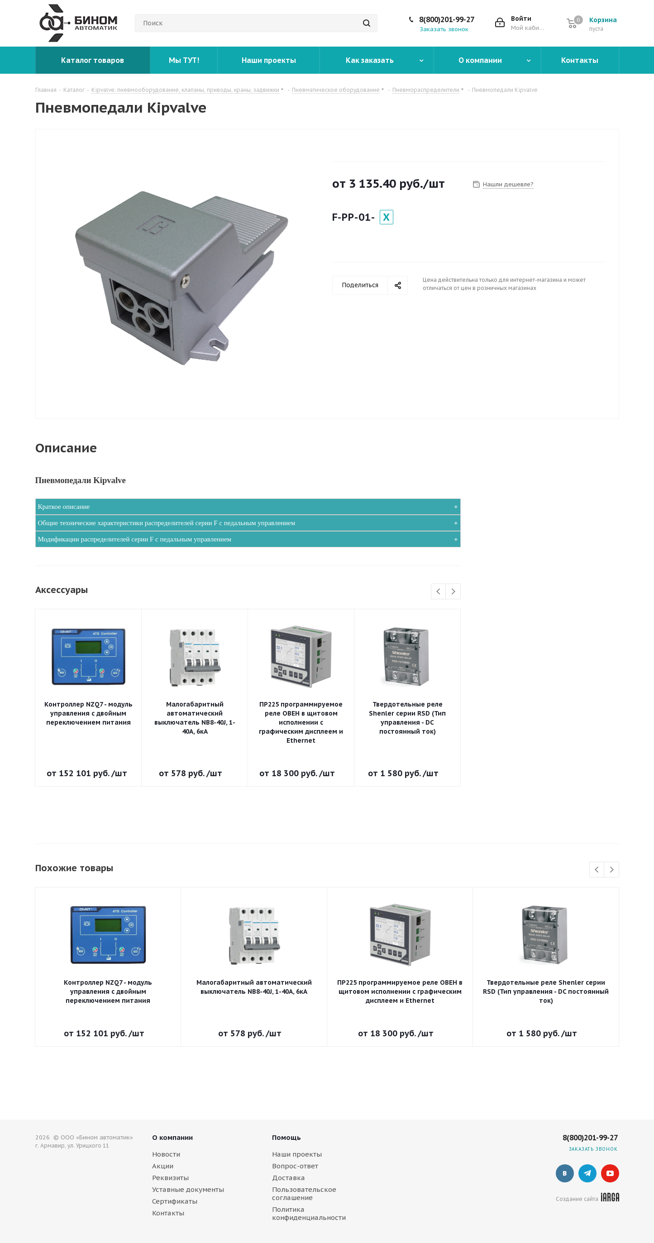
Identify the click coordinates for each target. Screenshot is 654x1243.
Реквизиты (170, 1177)
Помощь (286, 1137)
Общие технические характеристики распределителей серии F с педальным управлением (167, 523)
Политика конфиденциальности (309, 1213)
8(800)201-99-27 (446, 19)
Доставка (288, 1177)
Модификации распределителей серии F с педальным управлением (135, 539)
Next (453, 592)
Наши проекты (297, 1154)
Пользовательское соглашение (304, 1193)
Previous (438, 592)
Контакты (168, 1213)
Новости (166, 1154)
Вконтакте (565, 1173)
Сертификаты (174, 1201)
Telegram (587, 1173)
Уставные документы (188, 1189)
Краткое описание (64, 506)
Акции (162, 1166)
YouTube (610, 1173)
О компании (172, 1137)
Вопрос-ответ (295, 1166)
